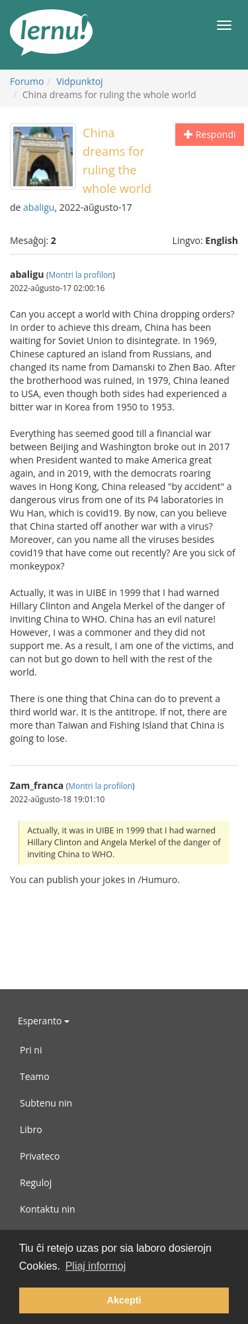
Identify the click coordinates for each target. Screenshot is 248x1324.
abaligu (38, 207)
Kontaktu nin (47, 1209)
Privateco (40, 1156)
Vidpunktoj (79, 81)
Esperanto (43, 1020)
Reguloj (36, 1182)
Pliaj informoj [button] (95, 1266)
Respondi (209, 134)
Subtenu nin (46, 1103)
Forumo (27, 81)
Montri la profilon (81, 274)
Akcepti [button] (124, 1300)
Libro (31, 1129)
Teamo (35, 1076)
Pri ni (31, 1050)
